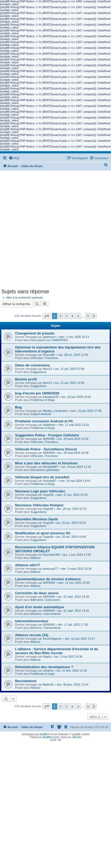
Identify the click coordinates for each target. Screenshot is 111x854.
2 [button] (60, 316)
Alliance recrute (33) (31, 635)
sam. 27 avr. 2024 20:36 (72, 494)
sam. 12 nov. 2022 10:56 (74, 582)
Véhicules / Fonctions (44, 358)
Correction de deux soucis (37, 593)
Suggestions (38, 372)
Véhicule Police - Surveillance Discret (46, 449)
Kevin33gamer (52, 638)
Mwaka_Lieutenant (55, 410)
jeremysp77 (50, 568)
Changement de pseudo (34, 333)
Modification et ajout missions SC (43, 533)
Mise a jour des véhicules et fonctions (46, 463)
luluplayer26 (51, 396)
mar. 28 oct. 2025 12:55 (73, 354)
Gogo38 (48, 494)
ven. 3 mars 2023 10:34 (76, 568)
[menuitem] (14, 158)
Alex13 (47, 368)
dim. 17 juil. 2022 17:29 (73, 624)
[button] (47, 316)
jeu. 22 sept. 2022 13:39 (73, 596)
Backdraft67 (51, 466)
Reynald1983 (51, 554)
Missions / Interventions (45, 613)
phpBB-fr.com (51, 737)
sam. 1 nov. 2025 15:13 (74, 336)
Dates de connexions (32, 365)
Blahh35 (48, 684)
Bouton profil (26, 379)
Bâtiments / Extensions (45, 599)
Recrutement (25, 681)
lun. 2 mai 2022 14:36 (69, 656)
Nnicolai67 (49, 480)
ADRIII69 (49, 438)
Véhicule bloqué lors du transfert (42, 477)
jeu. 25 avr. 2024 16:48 (71, 536)
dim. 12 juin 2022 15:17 (80, 638)
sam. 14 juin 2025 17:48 (85, 410)
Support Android (40, 414)
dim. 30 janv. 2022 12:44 (72, 684)
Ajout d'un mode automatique (39, 607)
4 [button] (72, 316)
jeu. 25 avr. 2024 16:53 (71, 522)
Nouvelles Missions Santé (36, 519)
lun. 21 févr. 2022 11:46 (71, 670)
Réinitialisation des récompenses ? (44, 667)
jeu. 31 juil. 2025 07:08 (69, 368)
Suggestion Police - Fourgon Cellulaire (47, 435)
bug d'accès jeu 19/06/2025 (37, 393)
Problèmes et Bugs (42, 400)
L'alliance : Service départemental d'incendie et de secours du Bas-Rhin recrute (56, 651)
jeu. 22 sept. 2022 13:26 (73, 610)
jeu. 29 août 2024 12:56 (73, 438)
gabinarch (49, 336)
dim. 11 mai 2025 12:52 (74, 424)
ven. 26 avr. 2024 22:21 (71, 508)
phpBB (43, 734)
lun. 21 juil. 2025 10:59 (69, 382)
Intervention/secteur (31, 621)
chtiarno (48, 670)
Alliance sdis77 (27, 565)
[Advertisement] (55, 230)
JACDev (77, 737)
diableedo (49, 424)
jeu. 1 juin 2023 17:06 (77, 554)
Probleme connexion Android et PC (44, 421)
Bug (18, 407)
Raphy (47, 656)
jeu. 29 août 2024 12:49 (73, 452)
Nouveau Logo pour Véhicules (40, 491)
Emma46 (49, 354)
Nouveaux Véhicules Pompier (39, 505)
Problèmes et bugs (42, 673)
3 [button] (66, 316)
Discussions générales (44, 469)
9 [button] (88, 316)
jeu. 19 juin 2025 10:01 (76, 396)
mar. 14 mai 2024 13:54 (75, 480)
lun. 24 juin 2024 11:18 (76, 466)
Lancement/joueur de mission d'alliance (48, 579)
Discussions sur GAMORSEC (49, 340)
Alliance (35, 557)
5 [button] (78, 316)
